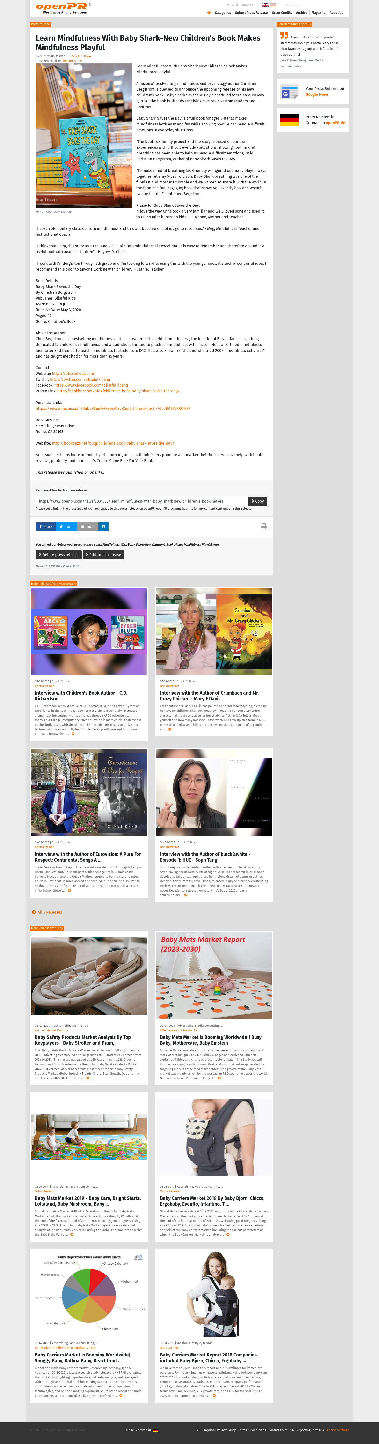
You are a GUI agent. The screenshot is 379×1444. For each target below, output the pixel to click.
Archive (301, 13)
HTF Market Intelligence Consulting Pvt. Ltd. (65, 1347)
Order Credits (282, 13)
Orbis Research (45, 1191)
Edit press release (103, 554)
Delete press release (59, 554)
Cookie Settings (338, 1430)
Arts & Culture (81, 56)
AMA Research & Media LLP (178, 1030)
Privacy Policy (226, 1430)
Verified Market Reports (51, 1030)
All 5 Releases (46, 912)
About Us (336, 13)
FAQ (198, 1430)
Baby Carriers (169, 1347)
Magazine (319, 13)
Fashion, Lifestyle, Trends (70, 1025)
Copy (258, 501)
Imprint (247, 5)
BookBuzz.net (72, 61)
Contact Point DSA (281, 1430)
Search (332, 5)
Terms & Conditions (252, 1430)
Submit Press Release (251, 13)
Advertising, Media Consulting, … (200, 1025)
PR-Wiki (232, 5)
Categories (223, 13)
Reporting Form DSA (310, 1430)
